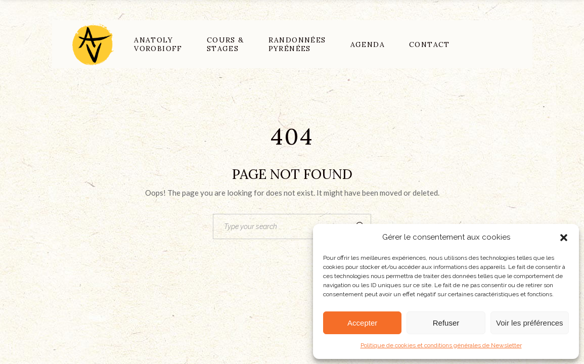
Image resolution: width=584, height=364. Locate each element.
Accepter (362, 322)
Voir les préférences (529, 322)
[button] (564, 238)
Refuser (446, 322)
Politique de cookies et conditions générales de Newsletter (441, 345)
